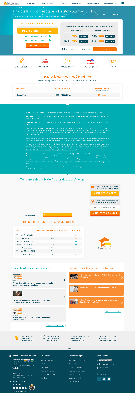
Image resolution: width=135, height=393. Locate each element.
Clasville (65, 146)
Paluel (73, 148)
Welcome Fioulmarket (48, 362)
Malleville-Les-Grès (38, 148)
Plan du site (44, 366)
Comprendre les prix (47, 358)
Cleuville (72, 146)
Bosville (43, 146)
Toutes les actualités (55, 313)
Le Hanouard (73, 150)
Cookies (89, 386)
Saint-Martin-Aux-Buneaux (84, 148)
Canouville (50, 146)
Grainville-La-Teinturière (95, 146)
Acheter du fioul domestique (78, 348)
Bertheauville (97, 144)
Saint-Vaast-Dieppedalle (101, 148)
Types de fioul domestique (77, 358)
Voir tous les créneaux (104, 49)
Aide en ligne (103, 355)
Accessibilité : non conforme (100, 386)
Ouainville (55, 148)
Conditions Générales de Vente (35, 386)
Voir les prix (83, 41)
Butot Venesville (63, 150)
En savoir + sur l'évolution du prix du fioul (57, 215)
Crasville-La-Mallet (81, 146)
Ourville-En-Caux (65, 148)
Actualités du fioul (75, 362)
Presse (43, 351)
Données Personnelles (80, 386)
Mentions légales (67, 386)
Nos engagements (46, 348)
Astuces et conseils (75, 366)
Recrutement (45, 355)
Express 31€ (83, 36)
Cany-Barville (58, 146)
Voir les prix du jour (105, 213)
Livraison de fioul (74, 369)
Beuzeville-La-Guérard (33, 146)
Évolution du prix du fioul (77, 355)
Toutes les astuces (113, 312)
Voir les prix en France (37, 45)
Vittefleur (54, 150)
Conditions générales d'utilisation (53, 386)
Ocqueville (48, 148)
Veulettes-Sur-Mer (45, 150)
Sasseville (29, 150)
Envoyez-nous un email (106, 351)
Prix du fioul (73, 351)
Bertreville (105, 144)
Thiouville (36, 150)
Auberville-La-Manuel (85, 144)
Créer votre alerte (105, 193)
